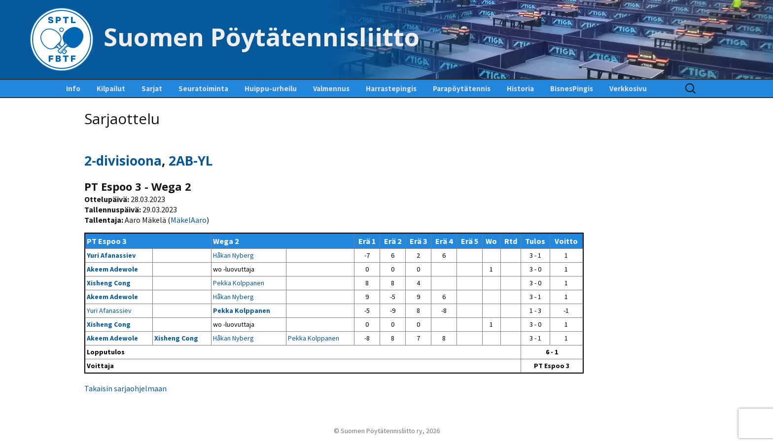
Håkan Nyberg (233, 255)
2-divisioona (123, 161)
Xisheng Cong (109, 282)
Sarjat (151, 88)
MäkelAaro (189, 220)
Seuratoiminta (203, 88)
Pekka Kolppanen (238, 282)
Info (73, 88)
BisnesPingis (571, 88)
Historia (520, 88)
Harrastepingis (391, 88)
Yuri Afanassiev (111, 255)
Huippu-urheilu (271, 88)
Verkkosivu (628, 88)
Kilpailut (111, 88)
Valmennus (331, 88)
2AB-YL (190, 161)
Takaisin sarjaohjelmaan (125, 388)
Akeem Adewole (112, 269)
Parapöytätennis (462, 88)
